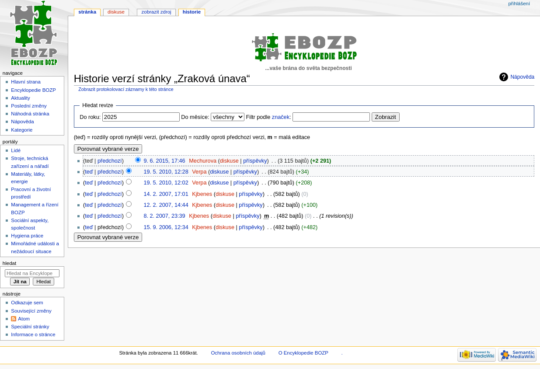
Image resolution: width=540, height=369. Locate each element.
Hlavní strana (25, 81)
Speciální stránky (30, 326)
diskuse (229, 161)
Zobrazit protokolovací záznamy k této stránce (125, 89)
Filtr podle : (268, 117)
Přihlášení (519, 3)
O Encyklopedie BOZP (303, 352)
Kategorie (21, 129)
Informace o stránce (33, 334)
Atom (24, 318)
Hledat (9, 263)
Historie (192, 11)
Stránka (87, 11)
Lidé (16, 150)
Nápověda (522, 77)
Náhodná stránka (30, 113)
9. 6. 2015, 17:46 (164, 161)
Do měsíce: (195, 117)
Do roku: (90, 117)
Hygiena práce (27, 235)
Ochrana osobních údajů (238, 352)
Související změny (31, 310)
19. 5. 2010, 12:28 (165, 172)
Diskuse (116, 11)
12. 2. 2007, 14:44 (165, 205)
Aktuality (20, 98)
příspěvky (255, 161)
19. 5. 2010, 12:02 (165, 183)
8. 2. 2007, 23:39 (164, 216)
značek (280, 117)
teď (89, 172)
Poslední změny (29, 105)
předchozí (110, 161)
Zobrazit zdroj (156, 11)
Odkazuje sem (27, 302)
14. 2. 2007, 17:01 (165, 194)
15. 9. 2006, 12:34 (165, 227)
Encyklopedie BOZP (33, 90)
